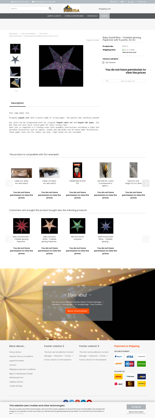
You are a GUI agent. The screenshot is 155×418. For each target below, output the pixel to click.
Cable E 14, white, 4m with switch (21, 182)
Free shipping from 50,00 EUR (43, 2)
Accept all (136, 407)
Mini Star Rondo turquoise (77, 238)
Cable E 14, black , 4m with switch (49, 182)
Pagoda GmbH (92, 40)
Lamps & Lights (54, 16)
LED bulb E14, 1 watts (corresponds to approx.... (105, 183)
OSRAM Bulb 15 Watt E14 (77, 182)
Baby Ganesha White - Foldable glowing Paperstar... (49, 239)
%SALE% (104, 16)
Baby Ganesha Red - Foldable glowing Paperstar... (21, 239)
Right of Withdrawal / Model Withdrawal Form (20, 376)
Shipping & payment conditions (22, 369)
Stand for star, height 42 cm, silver (133, 182)
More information (136, 412)
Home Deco (92, 16)
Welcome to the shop (20, 2)
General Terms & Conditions (21, 356)
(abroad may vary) (129, 52)
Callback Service (16, 382)
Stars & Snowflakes (74, 16)
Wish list (142, 2)
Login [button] (131, 2)
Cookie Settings (15, 386)
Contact (12, 365)
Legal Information (16, 360)
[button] (122, 2)
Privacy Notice (17, 413)
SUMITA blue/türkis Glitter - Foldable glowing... (105, 239)
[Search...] (50, 8)
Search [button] (113, 2)
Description (17, 102)
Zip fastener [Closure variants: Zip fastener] (109, 62)
